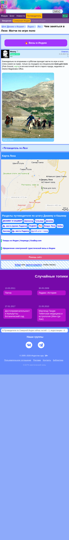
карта (16, 66)
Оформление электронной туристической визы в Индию (28, 248)
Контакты (47, 360)
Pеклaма (37, 360)
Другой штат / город (39, 231)
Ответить (64, 52)
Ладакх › (31, 26)
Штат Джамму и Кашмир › (13, 26)
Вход (65, 16)
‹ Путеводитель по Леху (15, 148)
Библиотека (58, 360)
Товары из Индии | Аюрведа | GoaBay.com (22, 241)
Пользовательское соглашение (17, 360)
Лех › (40, 26)
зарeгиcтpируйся (34, 265)
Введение (7, 21)
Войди (18, 265)
